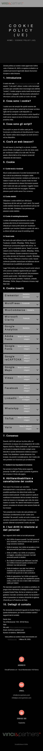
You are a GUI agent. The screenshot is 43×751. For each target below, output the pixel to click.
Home (10, 40)
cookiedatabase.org (10, 639)
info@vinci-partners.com (21, 695)
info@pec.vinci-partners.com (21, 698)
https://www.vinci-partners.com (26, 83)
